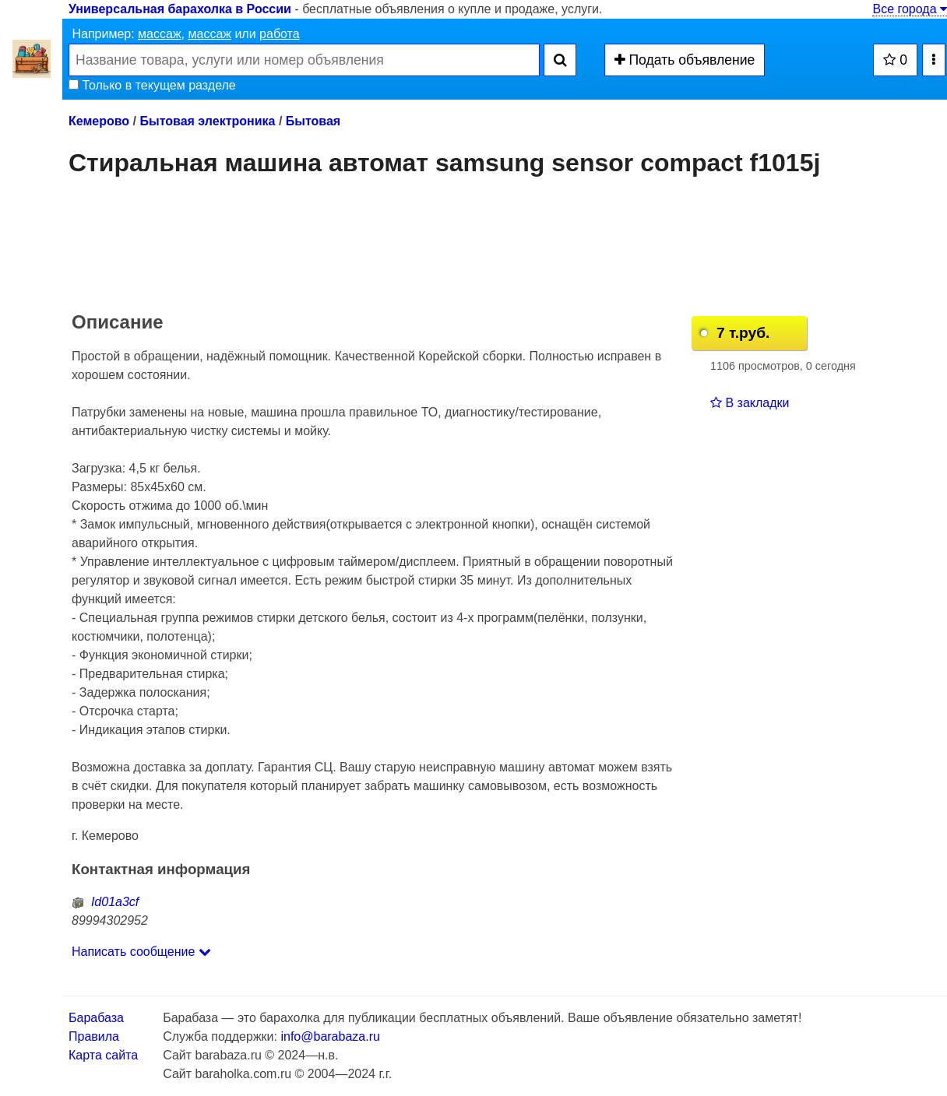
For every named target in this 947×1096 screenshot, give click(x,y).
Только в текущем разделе (152, 85)
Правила (94, 1036)
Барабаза (96, 1017)
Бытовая (313, 121)
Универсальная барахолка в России (180, 9)
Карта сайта (103, 1055)
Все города (909, 9)
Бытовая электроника (207, 121)
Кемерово (99, 121)
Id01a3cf (105, 901)
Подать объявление (684, 60)
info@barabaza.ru (329, 1036)
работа (279, 33)
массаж (159, 33)
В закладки (749, 402)
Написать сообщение (141, 951)
